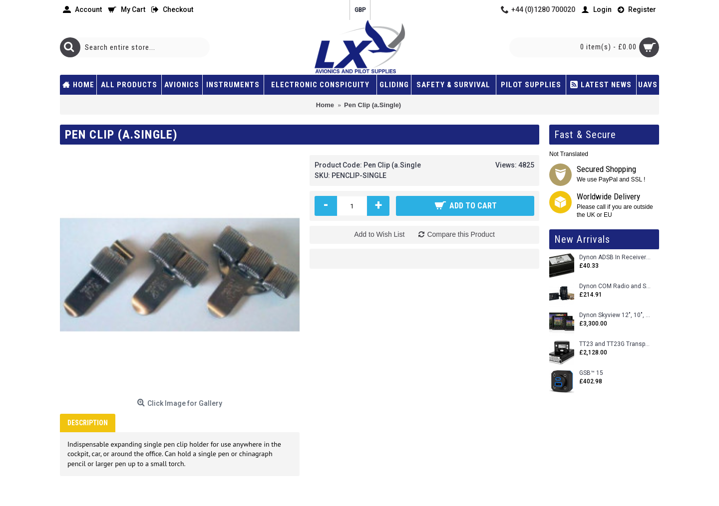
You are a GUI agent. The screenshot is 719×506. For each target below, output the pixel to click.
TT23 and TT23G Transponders (615, 344)
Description (87, 423)
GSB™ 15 (591, 373)
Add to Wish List (379, 234)
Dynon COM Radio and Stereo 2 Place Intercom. (615, 286)
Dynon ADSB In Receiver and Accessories (615, 257)
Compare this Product (460, 234)
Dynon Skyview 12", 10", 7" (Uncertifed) (615, 315)
